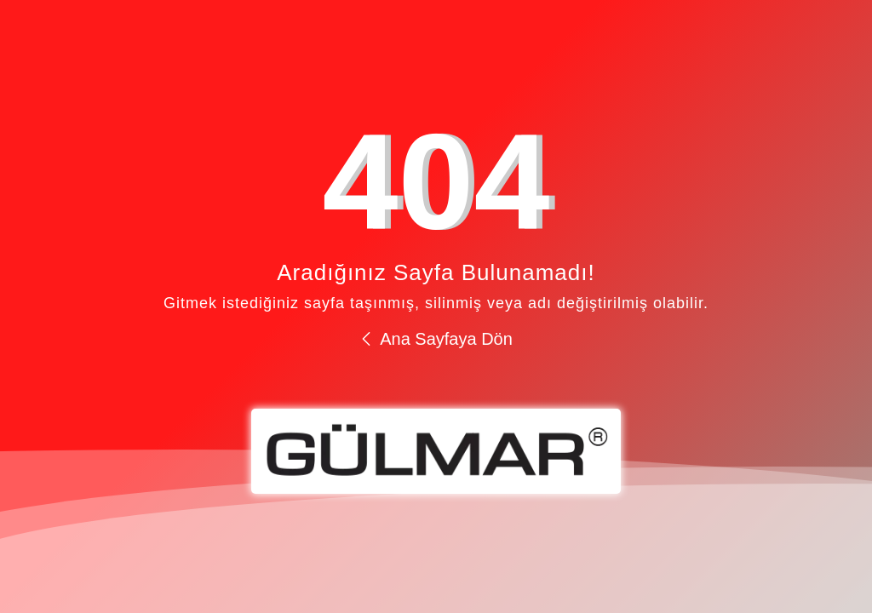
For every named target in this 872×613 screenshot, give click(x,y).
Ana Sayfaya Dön (436, 338)
